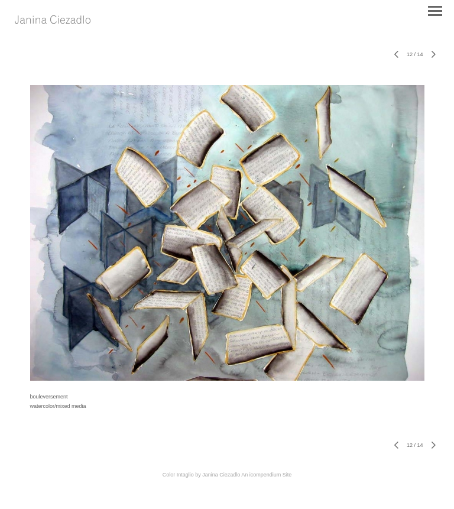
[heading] (52, 20)
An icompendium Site (266, 475)
